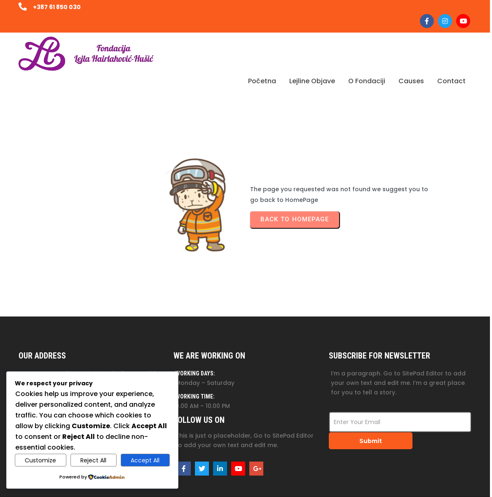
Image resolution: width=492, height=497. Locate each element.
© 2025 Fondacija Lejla (437, 482)
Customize (40, 460)
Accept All (145, 460)
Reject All (93, 460)
